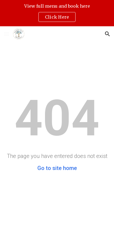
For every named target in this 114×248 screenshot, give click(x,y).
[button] (6, 33)
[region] (57, 13)
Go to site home (57, 168)
